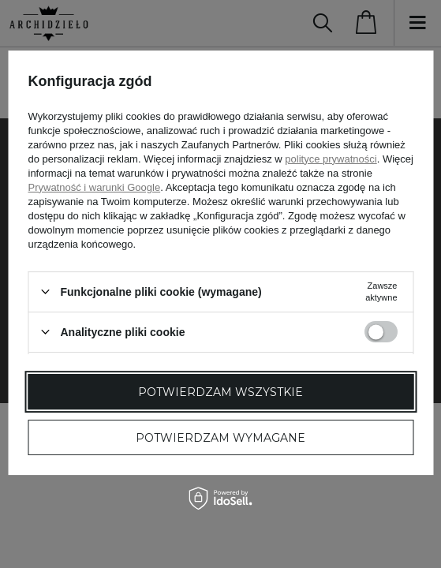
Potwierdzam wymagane (220, 438)
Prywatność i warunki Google (94, 187)
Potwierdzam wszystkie (220, 392)
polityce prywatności (330, 159)
